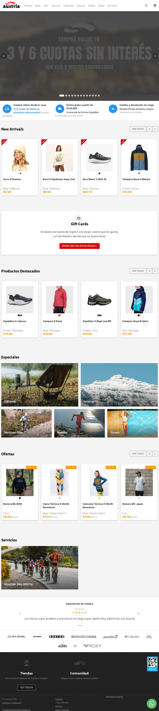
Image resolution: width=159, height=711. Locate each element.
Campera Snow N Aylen (135, 321)
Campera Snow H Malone (136, 179)
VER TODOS (138, 129)
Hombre (28, 6)
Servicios (58, 706)
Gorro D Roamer (12, 179)
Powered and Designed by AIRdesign (16, 710)
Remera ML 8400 (12, 504)
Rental (101, 6)
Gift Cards (112, 6)
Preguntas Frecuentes (114, 697)
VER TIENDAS (26, 687)
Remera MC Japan (132, 504)
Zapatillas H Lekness (14, 321)
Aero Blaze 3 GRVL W (94, 179)
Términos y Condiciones (11, 703)
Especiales (69, 6)
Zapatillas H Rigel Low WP (97, 321)
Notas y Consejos (62, 710)
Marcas (81, 6)
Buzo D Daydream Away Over (59, 179)
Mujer (38, 6)
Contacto (59, 699)
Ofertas (91, 6)
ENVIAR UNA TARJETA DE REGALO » (79, 246)
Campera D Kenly (52, 321)
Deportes (56, 6)
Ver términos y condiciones (131, 112)
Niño (46, 6)
